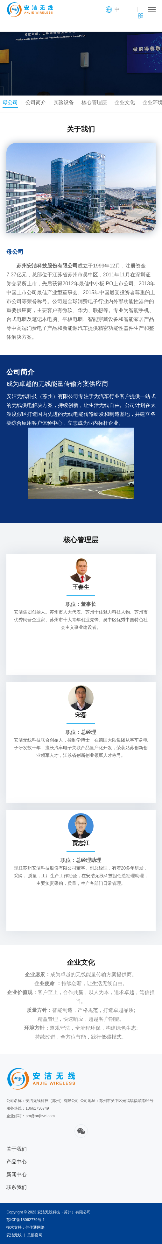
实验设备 (65, 102)
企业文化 (126, 102)
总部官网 (34, 1235)
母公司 (11, 102)
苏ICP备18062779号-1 (25, 1220)
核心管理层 (95, 102)
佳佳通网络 (35, 1227)
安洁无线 (14, 1235)
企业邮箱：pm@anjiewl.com (30, 1116)
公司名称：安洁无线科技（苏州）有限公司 (42, 1100)
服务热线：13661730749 (27, 1108)
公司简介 (37, 102)
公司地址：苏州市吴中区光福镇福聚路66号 (116, 1100)
